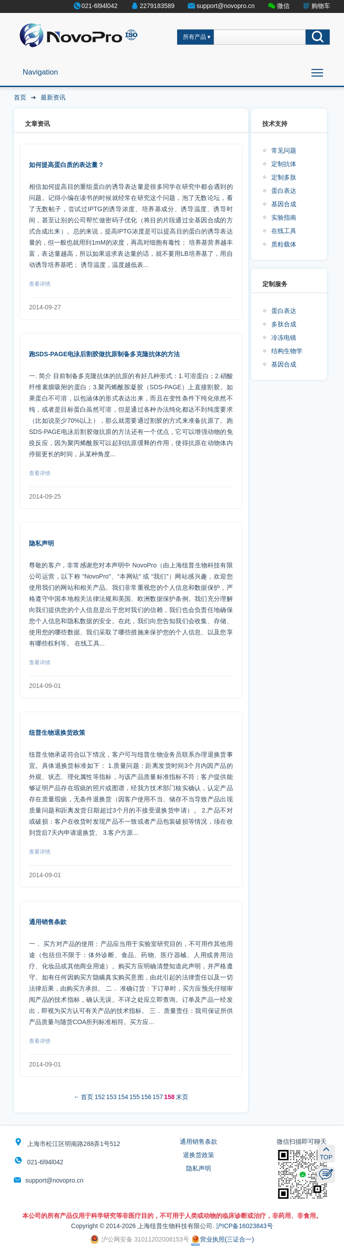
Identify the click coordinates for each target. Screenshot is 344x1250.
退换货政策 (198, 1154)
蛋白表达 (283, 190)
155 (134, 1096)
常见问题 (283, 150)
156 (146, 1096)
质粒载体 (283, 244)
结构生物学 (287, 350)
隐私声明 (41, 543)
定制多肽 (283, 177)
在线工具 (283, 230)
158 (169, 1096)
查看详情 (39, 284)
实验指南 (283, 217)
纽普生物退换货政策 (57, 732)
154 (123, 1096)
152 (100, 1096)
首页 (20, 97)
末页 (182, 1096)
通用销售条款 (47, 921)
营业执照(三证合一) (222, 1239)
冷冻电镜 (283, 337)
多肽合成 (283, 324)
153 (111, 1096)
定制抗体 (283, 163)
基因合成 (283, 204)
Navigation (40, 72)
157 (158, 1096)
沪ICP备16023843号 (244, 1225)
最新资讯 (53, 97)
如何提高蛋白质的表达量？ (66, 164)
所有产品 (194, 37)
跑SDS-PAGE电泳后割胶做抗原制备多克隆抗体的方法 (104, 354)
